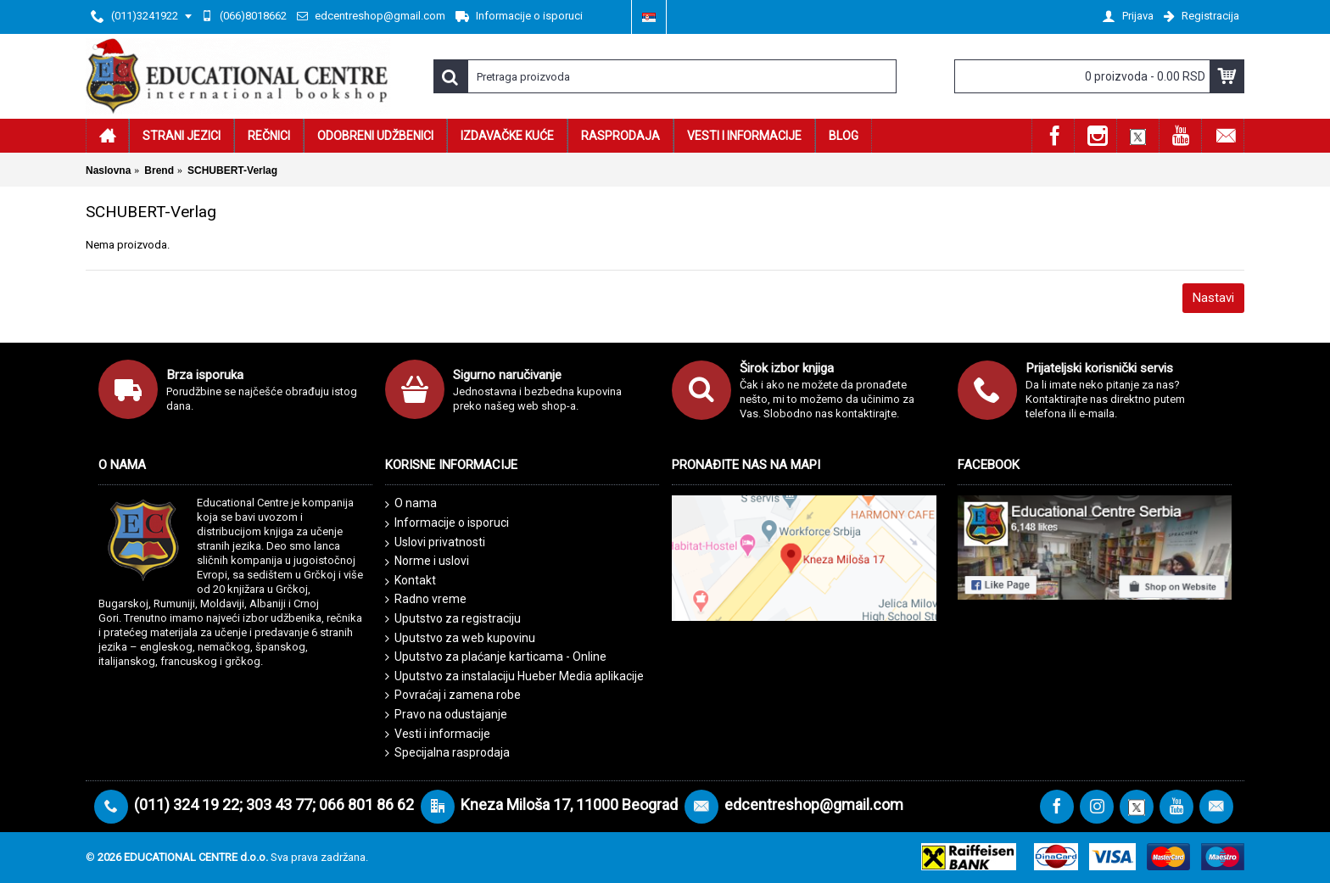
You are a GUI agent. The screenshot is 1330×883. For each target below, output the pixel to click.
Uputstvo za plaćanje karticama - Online (495, 657)
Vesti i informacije (437, 734)
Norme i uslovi (427, 561)
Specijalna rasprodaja (447, 753)
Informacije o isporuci (447, 523)
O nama (411, 503)
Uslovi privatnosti (435, 542)
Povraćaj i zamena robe (453, 695)
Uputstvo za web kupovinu (460, 638)
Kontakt (410, 581)
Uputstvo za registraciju (453, 619)
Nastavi (1213, 297)
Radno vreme (426, 599)
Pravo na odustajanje (446, 714)
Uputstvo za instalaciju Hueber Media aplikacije (514, 676)
